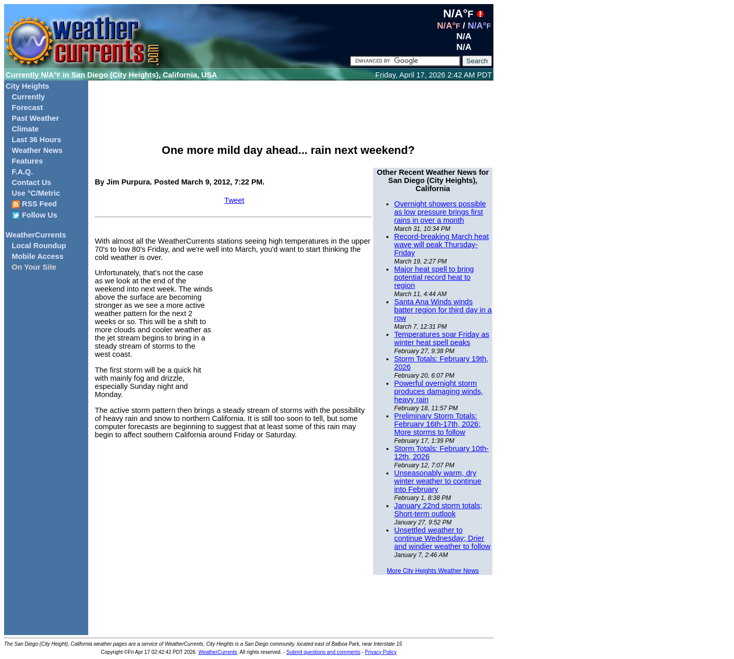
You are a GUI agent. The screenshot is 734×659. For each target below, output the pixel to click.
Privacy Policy (381, 652)
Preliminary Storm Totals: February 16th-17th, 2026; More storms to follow (437, 424)
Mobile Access (37, 256)
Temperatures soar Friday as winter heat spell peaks (441, 338)
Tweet (234, 200)
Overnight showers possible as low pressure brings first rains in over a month (440, 212)
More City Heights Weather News (433, 570)
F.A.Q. (22, 172)
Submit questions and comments (323, 652)
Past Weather (35, 118)
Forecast (27, 107)
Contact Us (31, 182)
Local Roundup (39, 246)
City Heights (27, 86)
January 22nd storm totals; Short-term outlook (438, 510)
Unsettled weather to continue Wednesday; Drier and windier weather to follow (442, 538)
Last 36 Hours (36, 140)
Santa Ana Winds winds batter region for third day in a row (442, 310)
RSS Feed (34, 204)
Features (27, 161)
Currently (28, 97)
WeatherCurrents (36, 235)
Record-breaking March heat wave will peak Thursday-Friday (441, 244)
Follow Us (34, 215)
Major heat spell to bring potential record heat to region (434, 277)
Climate (25, 129)
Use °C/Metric (36, 193)
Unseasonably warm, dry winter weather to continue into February (437, 481)
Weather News (37, 150)
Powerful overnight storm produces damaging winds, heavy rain (438, 391)
